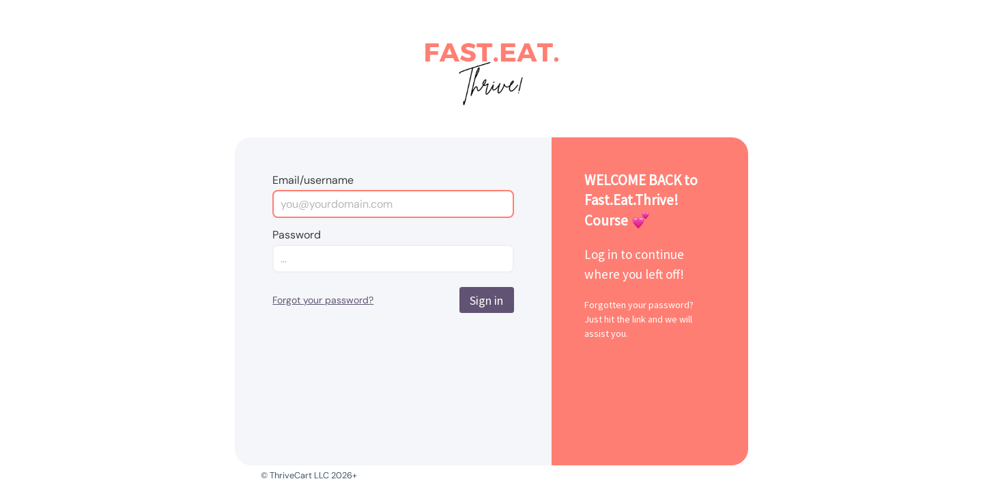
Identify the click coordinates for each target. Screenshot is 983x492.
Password (296, 235)
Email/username (313, 180)
